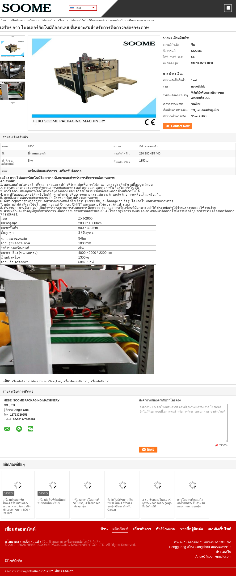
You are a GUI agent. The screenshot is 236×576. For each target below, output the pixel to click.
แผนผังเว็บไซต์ (219, 529)
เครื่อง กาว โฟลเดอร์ (39, 20)
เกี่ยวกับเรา (142, 529)
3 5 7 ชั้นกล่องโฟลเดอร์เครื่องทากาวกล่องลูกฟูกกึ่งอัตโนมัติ (157, 503)
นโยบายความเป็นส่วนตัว (23, 541)
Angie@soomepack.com (213, 556)
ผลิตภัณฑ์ (17, 20)
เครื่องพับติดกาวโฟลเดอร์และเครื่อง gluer (36, 381)
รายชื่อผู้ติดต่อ (191, 529)
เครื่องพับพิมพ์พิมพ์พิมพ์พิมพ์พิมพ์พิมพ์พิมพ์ (52, 501)
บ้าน (3, 20)
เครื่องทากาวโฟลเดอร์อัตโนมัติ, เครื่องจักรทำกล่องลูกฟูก (86, 503)
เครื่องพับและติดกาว (75, 381)
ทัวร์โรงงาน (165, 529)
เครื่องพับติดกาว (100, 381)
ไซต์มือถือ (13, 561)
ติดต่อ (166, 125)
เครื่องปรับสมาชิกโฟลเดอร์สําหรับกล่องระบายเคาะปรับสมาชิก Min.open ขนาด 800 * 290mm (16, 506)
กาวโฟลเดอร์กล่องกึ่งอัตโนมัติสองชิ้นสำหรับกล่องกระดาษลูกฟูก (191, 503)
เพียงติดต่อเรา (64, 571)
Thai (85, 7)
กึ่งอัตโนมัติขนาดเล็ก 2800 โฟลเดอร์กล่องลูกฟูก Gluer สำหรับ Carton (120, 504)
